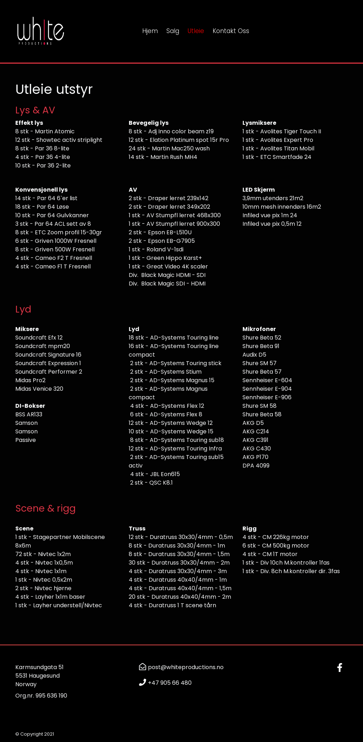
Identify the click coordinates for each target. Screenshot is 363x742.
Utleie (196, 31)
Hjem (150, 31)
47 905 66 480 (171, 683)
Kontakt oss (231, 31)
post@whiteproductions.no (186, 667)
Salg (172, 31)
